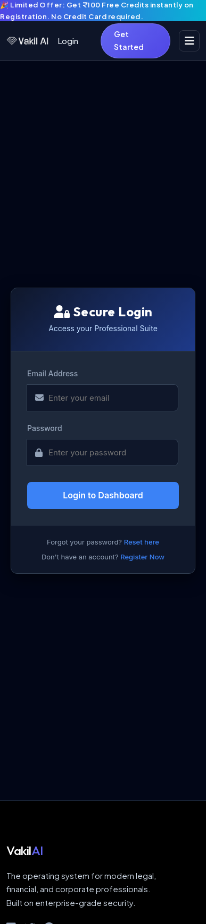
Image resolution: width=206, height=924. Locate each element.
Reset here (141, 542)
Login (67, 41)
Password (44, 428)
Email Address (52, 373)
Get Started (129, 40)
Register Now (142, 556)
